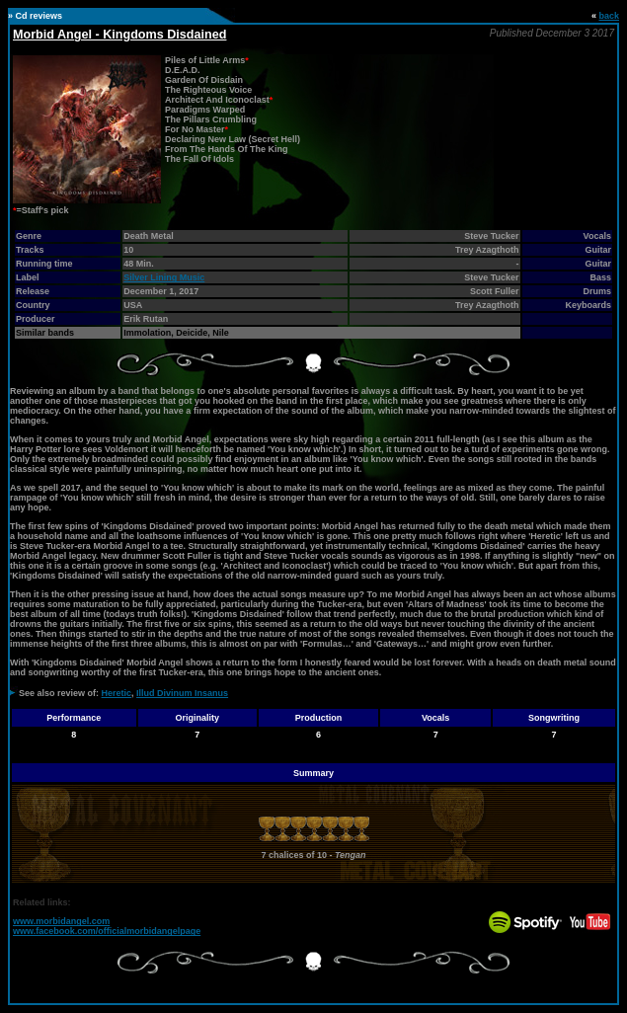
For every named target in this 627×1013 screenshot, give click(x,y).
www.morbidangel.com (61, 921)
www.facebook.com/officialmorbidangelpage (106, 931)
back (608, 16)
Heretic (117, 693)
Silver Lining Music (163, 277)
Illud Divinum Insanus (182, 693)
